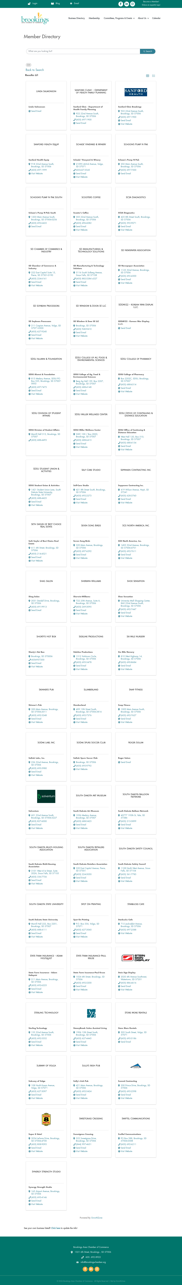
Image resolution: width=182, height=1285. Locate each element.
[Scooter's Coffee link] (91, 197)
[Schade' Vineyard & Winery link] (91, 144)
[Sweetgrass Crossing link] (91, 1118)
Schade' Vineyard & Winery (86, 160)
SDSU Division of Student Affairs (44, 430)
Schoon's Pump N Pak (128, 160)
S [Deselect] (28, 65)
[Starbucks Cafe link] (135, 904)
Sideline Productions (83, 652)
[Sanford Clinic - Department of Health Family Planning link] (91, 91)
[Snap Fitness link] (135, 690)
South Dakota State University (43, 920)
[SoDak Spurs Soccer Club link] (91, 742)
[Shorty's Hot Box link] (46, 636)
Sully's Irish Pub (80, 1081)
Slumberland (79, 705)
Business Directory (76, 18)
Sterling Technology (38, 1028)
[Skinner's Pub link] (46, 690)
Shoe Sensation (125, 597)
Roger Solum (124, 758)
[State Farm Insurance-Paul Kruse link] (91, 957)
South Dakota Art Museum (86, 811)
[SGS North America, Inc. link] (135, 525)
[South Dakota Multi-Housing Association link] (46, 848)
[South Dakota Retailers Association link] (91, 848)
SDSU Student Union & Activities (44, 485)
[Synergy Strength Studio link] (46, 1172)
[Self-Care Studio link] (91, 470)
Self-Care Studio (81, 485)
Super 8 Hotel (35, 1134)
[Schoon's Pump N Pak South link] (46, 197)
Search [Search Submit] (147, 51)
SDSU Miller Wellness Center (87, 430)
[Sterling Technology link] (46, 1013)
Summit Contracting (127, 1081)
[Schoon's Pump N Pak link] (136, 144)
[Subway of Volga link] (46, 1066)
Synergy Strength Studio (40, 1187)
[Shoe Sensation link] (135, 581)
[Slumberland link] (91, 690)
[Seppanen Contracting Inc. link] (136, 470)
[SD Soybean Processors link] (46, 306)
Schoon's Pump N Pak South (42, 213)
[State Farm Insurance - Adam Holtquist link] (46, 957)
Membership (94, 18)
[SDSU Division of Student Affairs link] (46, 414)
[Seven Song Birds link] (91, 525)
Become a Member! (151, 2)
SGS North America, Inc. (130, 541)
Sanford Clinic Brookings (129, 107)
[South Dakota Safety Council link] (136, 848)
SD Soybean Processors (40, 321)
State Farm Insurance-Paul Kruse (89, 973)
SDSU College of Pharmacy (131, 374)
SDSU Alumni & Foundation (42, 374)
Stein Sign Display (127, 973)
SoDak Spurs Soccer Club (85, 758)
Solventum (34, 811)
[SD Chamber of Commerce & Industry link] (46, 250)
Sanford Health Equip (39, 160)
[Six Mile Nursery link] (136, 636)
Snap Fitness (124, 705)
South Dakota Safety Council (132, 864)
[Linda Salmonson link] (46, 91)
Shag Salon (34, 597)
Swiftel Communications (129, 1134)
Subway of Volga (37, 1081)
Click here (55, 1228)
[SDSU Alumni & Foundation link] (46, 359)
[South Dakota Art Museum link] (91, 795)
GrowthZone (96, 1218)
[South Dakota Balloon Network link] (135, 795)
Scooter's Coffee (81, 213)
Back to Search (35, 69)
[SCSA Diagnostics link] (136, 197)
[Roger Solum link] (135, 742)
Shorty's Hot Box (37, 652)
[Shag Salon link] (46, 581)
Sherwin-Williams (81, 597)
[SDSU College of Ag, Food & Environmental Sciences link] (91, 359)
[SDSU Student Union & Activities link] (46, 470)
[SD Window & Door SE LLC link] (91, 306)
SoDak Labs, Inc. (37, 758)
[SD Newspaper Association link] (135, 250)
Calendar (156, 18)
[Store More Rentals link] (136, 1013)
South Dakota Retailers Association (90, 864)
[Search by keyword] (83, 51)
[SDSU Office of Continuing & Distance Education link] (135, 414)
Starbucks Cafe (125, 920)
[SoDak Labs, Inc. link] (46, 742)
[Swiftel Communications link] (136, 1118)
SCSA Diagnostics (126, 213)
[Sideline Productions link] (91, 636)
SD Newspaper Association (131, 266)
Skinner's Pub (35, 705)
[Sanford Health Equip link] (46, 144)
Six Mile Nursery (126, 652)
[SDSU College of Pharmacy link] (135, 359)
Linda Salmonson (37, 107)
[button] (147, 75)
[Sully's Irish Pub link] (91, 1066)
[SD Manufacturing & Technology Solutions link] (91, 250)
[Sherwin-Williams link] (91, 581)
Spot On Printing (81, 920)
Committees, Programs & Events (118, 18)
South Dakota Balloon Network (133, 811)
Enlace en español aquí (151, 5)
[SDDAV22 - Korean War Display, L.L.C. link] (135, 306)
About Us (142, 18)
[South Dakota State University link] (46, 904)
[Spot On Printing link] (91, 904)
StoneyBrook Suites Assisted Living (90, 1028)
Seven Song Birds (81, 541)
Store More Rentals (127, 1028)
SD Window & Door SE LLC (86, 321)
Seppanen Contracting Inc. (131, 485)
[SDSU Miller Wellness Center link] (91, 414)
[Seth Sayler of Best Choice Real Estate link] (46, 525)
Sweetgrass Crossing (83, 1134)
